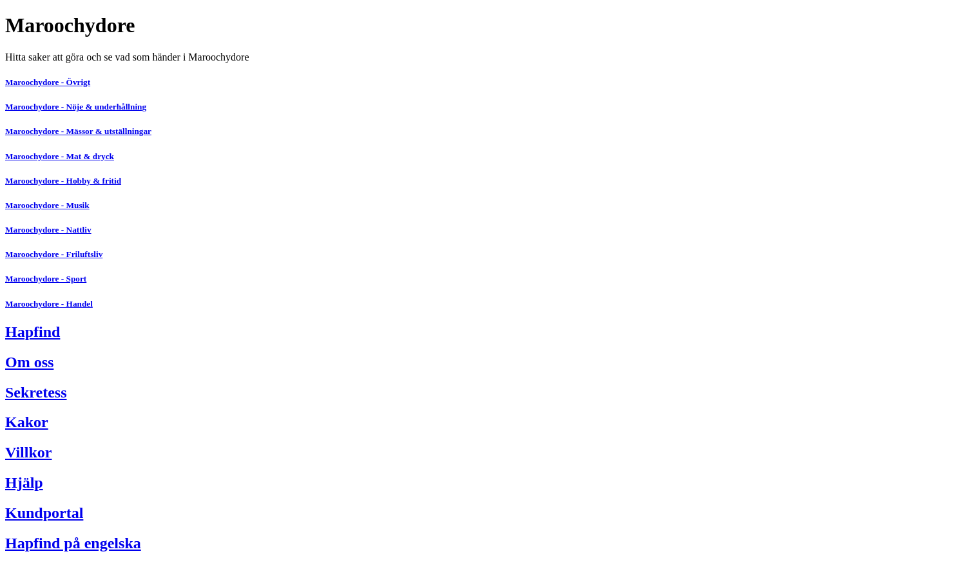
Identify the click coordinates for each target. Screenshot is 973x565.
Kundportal (44, 512)
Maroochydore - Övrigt (47, 82)
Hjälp (24, 482)
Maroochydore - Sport (45, 278)
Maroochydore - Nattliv (48, 230)
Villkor (28, 452)
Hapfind (32, 331)
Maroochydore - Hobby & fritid (63, 181)
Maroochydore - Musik (47, 205)
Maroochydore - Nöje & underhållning (75, 106)
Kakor (26, 422)
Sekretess (36, 392)
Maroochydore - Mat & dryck (59, 156)
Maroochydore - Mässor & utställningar (78, 131)
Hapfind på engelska (73, 543)
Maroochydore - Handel (49, 304)
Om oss (29, 362)
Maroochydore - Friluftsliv (53, 254)
